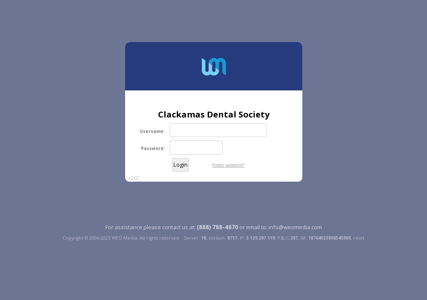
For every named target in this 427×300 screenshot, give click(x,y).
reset (358, 238)
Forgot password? (228, 165)
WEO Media (124, 238)
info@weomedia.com (295, 227)
